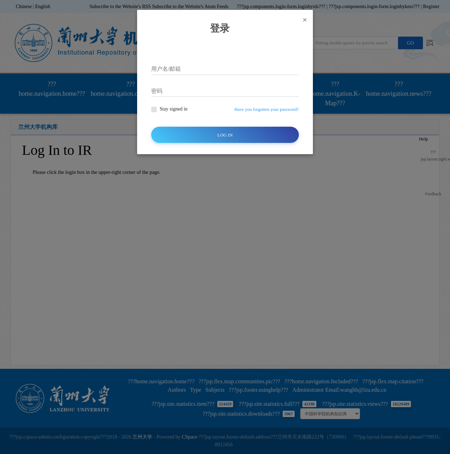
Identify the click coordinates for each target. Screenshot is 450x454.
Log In (225, 135)
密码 (156, 91)
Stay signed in (173, 109)
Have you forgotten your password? (266, 109)
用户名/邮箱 (166, 69)
